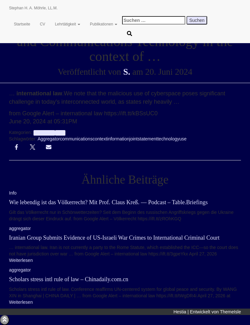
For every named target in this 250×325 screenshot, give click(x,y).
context (99, 138)
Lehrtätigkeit (67, 24)
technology (168, 138)
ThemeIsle (230, 311)
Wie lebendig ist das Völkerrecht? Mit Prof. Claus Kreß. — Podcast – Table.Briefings (108, 202)
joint (134, 138)
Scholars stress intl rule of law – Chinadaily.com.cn (68, 279)
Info (60, 133)
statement (147, 138)
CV (42, 24)
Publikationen (103, 24)
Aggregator (49, 138)
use (183, 138)
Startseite (22, 24)
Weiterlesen (21, 260)
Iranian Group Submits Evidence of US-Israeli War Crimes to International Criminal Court (114, 237)
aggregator (44, 133)
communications (76, 138)
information (118, 138)
